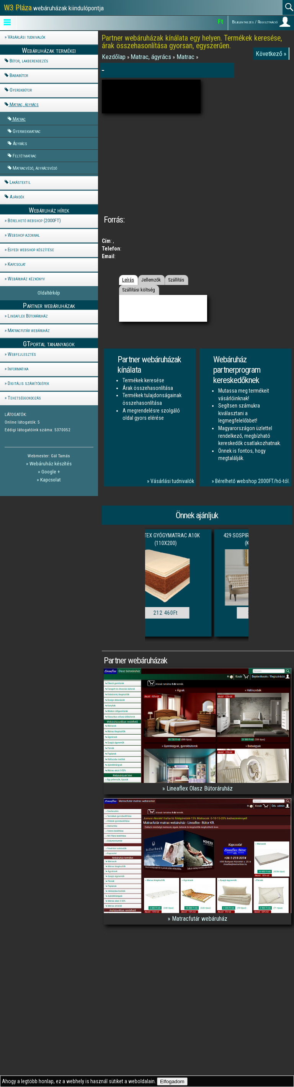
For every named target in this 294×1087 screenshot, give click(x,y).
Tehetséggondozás (24, 398)
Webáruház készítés (50, 463)
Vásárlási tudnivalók (26, 37)
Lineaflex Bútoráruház (28, 316)
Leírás (128, 280)
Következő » (271, 53)
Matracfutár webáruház (29, 330)
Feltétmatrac (24, 156)
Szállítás (176, 280)
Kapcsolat (17, 264)
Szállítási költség (138, 290)
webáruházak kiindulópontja (54, 7)
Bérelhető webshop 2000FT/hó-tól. (252, 481)
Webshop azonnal (24, 235)
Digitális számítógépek (28, 383)
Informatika (18, 369)
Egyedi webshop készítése (31, 249)
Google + (50, 471)
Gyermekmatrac (27, 131)
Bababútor (19, 75)
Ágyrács (20, 143)
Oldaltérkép (49, 293)
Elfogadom (172, 1081)
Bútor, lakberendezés (29, 61)
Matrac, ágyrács (24, 104)
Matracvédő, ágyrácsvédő (35, 168)
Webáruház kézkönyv (26, 279)
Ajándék (17, 197)
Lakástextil (20, 182)
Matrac (19, 119)
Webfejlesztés (22, 354)
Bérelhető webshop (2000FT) (34, 220)
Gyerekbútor (21, 90)
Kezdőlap (114, 57)
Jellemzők (151, 280)
